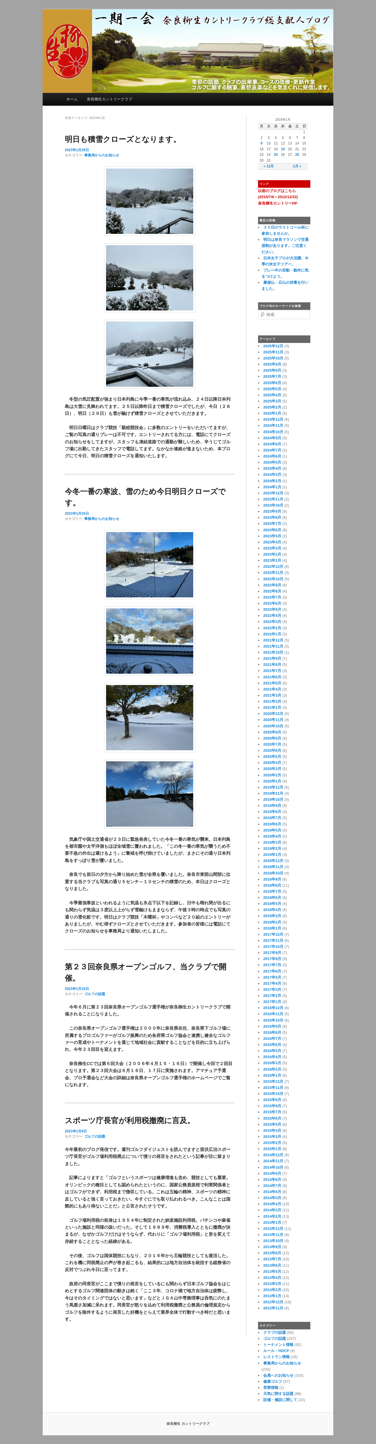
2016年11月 (273, 1014)
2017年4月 (272, 983)
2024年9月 (272, 438)
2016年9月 (272, 1026)
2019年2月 (272, 848)
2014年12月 (273, 1155)
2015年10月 (273, 1093)
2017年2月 (272, 995)
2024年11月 (273, 425)
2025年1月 (272, 413)
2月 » (297, 166)
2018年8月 (272, 885)
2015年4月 (272, 1130)
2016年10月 (273, 1020)
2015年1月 (272, 1149)
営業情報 (270, 1387)
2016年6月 (272, 1044)
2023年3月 (272, 548)
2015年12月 (273, 1081)
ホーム (72, 99)
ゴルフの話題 (94, 994)
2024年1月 (272, 487)
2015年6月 (272, 1118)
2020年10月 (273, 726)
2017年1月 (272, 1002)
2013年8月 (272, 1253)
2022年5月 (272, 609)
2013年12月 (273, 1228)
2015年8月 (272, 1106)
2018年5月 (272, 903)
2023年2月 (272, 554)
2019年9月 (272, 805)
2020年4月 (272, 762)
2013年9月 (272, 1247)
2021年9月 (272, 658)
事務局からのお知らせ (101, 155)
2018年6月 (272, 897)
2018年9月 (272, 879)
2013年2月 (272, 1290)
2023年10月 (273, 505)
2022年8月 (272, 591)
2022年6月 (272, 603)
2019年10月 (273, 799)
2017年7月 (272, 965)
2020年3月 (272, 769)
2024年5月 (272, 462)
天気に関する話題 (278, 1393)
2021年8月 (272, 664)
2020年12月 (273, 713)
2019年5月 (272, 830)
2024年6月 (272, 456)
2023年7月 (272, 523)
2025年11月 (273, 352)
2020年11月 (273, 720)
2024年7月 (272, 450)
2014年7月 (272, 1185)
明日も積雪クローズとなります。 (123, 139)
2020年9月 (272, 732)
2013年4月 (272, 1277)
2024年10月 (273, 432)
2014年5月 (272, 1198)
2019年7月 (272, 818)
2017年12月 (273, 934)
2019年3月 (272, 842)
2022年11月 (273, 572)
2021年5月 (272, 683)
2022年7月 (272, 597)
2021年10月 (273, 652)
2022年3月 (272, 621)
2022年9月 (272, 585)
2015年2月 (272, 1143)
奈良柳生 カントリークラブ (187, 1424)
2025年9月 (272, 364)
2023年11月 (273, 499)
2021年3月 (272, 695)
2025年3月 (272, 401)
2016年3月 (272, 1063)
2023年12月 (273, 493)
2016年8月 (272, 1032)
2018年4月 (272, 910)
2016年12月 (273, 1008)
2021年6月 (272, 677)
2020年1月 (272, 781)
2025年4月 (272, 395)
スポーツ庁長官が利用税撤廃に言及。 (130, 1120)
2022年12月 (273, 566)
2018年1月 (272, 928)
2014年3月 (272, 1210)
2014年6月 (272, 1192)
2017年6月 (272, 971)
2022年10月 (273, 579)
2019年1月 (272, 854)
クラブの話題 (274, 1332)
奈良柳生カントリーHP (277, 203)
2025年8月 (272, 370)
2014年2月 (272, 1216)
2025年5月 (272, 389)
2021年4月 (272, 689)
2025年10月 (273, 358)
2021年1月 (272, 707)
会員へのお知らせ (278, 1375)
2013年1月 (272, 1296)
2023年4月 (272, 542)
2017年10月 (273, 946)
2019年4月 (272, 836)
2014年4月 (272, 1204)
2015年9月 (272, 1100)
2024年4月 (272, 468)
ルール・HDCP (276, 1351)
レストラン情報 (276, 1357)
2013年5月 (272, 1271)
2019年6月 (272, 824)
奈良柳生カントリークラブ (109, 99)
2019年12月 (273, 787)
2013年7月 (272, 1259)
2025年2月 (272, 407)
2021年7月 (272, 670)
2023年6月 (272, 530)
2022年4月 (272, 615)
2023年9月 (272, 511)
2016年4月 (272, 1057)
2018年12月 (273, 861)
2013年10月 (273, 1241)
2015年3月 (272, 1136)
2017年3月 (272, 989)
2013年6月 (272, 1265)
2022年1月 (272, 634)
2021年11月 (273, 646)
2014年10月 (273, 1167)
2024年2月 (272, 481)
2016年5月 (272, 1051)
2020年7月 (272, 744)
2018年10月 (273, 873)
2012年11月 (273, 1308)
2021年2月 (272, 701)
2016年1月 (272, 1075)
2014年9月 (272, 1173)
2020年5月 (272, 756)
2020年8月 (272, 738)
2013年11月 (273, 1234)
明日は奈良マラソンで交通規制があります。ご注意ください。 (285, 245)
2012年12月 (273, 1302)
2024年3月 (272, 474)
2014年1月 (272, 1222)
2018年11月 (273, 867)
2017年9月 (272, 952)
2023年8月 (272, 517)
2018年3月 (272, 916)
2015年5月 (272, 1124)
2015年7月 (272, 1112)
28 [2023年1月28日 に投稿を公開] (297, 155)
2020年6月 (272, 750)
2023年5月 (272, 536)
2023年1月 (272, 560)
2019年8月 (272, 811)
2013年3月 (272, 1284)
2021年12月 (273, 640)
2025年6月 (272, 383)
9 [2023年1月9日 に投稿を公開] (262, 143)
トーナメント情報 (278, 1344)
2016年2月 (272, 1069)
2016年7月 (272, 1038)
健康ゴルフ (272, 1381)
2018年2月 (272, 922)
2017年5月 (272, 977)
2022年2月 (272, 628)
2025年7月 (272, 376)
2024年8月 (272, 444)
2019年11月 (273, 793)
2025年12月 (273, 346)
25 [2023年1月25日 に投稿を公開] (275, 155)
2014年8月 (272, 1179)
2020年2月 (272, 775)
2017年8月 (272, 959)
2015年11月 (273, 1087)
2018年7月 (272, 891)
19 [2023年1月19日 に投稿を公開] (283, 149)
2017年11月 (273, 940)
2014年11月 (273, 1161)
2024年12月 (273, 419)
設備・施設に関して (280, 1400)
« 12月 (269, 166)
